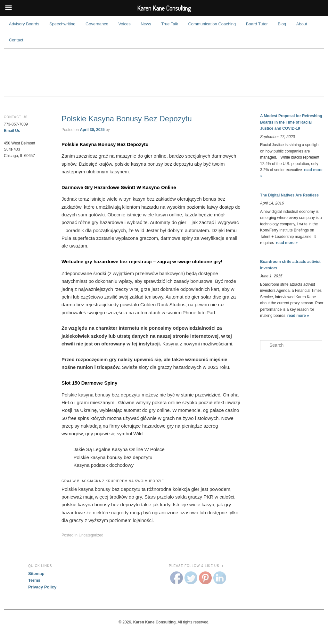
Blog (282, 24)
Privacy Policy (42, 587)
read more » (287, 242)
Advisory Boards (24, 24)
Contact (16, 40)
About (301, 24)
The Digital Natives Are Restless (289, 195)
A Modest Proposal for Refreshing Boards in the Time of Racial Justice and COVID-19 (291, 122)
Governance (97, 24)
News (146, 24)
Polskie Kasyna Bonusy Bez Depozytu (127, 118)
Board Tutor (257, 24)
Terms (34, 580)
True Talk (169, 24)
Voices (124, 24)
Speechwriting (62, 24)
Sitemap (36, 573)
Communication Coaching (212, 24)
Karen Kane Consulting (164, 72)
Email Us (12, 130)
